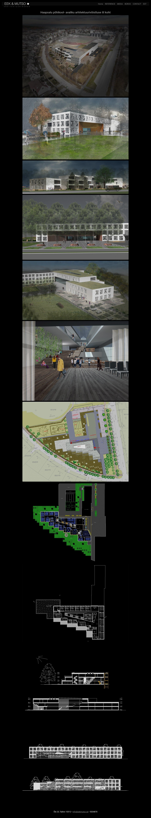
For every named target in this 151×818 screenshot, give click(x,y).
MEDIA (120, 4)
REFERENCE (110, 4)
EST (144, 4)
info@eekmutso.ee (80, 812)
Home (100, 4)
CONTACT (137, 4)
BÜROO (128, 4)
